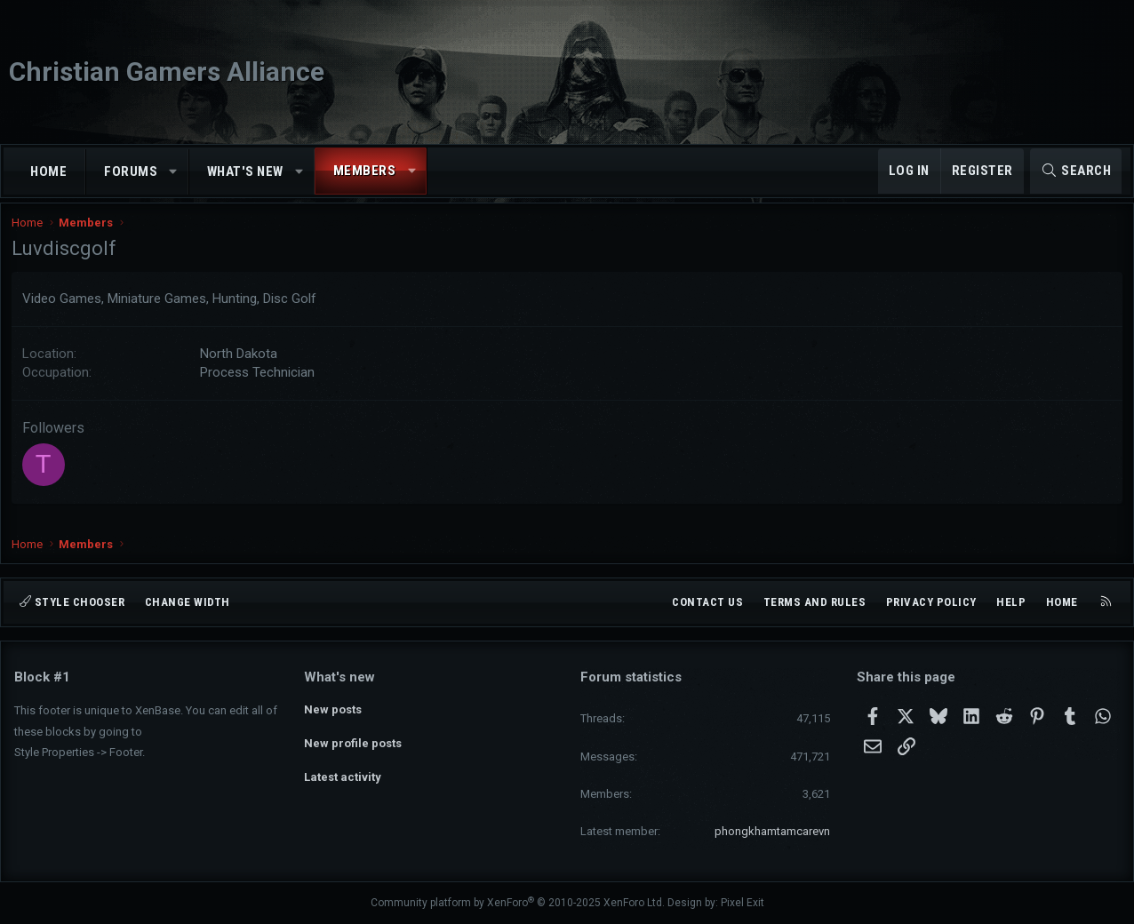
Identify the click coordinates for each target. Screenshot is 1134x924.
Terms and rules (814, 602)
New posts (333, 708)
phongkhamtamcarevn (772, 831)
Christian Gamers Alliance (166, 71)
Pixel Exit (742, 903)
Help (1011, 602)
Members (364, 171)
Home (48, 171)
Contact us (707, 602)
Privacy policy (931, 602)
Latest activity (342, 772)
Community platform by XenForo (518, 903)
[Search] (1076, 171)
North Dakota (241, 365)
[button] (174, 172)
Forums (130, 171)
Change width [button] (187, 602)
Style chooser (72, 602)
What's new (245, 171)
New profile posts (353, 740)
